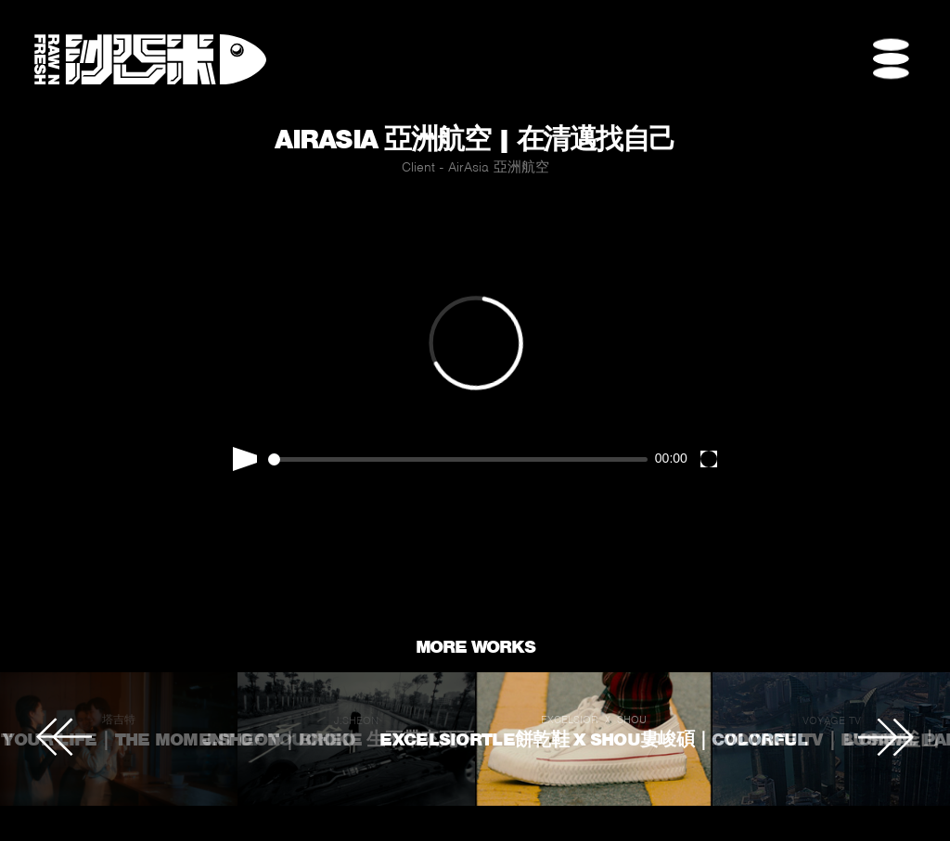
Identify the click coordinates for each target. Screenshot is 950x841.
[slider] (458, 459)
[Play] (244, 459)
